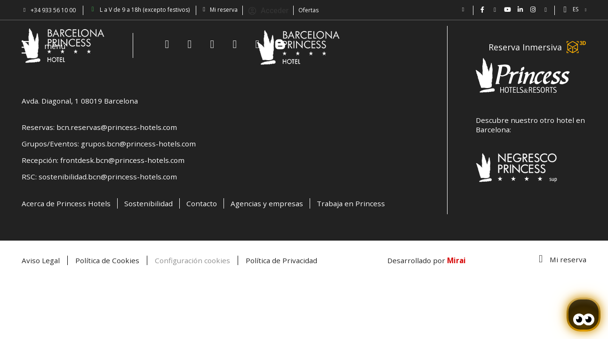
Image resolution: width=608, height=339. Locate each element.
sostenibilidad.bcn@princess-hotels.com (108, 176)
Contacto (201, 203)
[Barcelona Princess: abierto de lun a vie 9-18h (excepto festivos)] (92, 9)
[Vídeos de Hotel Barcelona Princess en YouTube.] (508, 10)
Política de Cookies (107, 260)
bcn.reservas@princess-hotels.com (116, 127)
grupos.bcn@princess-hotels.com (138, 143)
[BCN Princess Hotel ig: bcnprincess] (533, 10)
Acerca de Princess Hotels (66, 203)
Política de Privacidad (281, 260)
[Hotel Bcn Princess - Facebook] (482, 10)
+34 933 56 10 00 (53, 10)
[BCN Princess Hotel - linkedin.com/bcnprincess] (520, 10)
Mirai (456, 260)
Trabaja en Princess (351, 203)
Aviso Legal (41, 260)
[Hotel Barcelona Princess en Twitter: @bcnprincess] (495, 10)
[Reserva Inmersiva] (576, 47)
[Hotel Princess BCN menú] (29, 47)
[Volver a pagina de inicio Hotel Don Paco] (298, 47)
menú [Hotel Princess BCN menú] (55, 45)
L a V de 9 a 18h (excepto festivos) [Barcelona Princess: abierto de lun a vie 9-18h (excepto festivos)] (145, 10)
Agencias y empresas (267, 203)
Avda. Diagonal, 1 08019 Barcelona (80, 100)
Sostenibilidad (148, 203)
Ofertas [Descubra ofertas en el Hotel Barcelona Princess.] (308, 10)
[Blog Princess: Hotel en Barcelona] (546, 10)
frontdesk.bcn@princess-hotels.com (122, 160)
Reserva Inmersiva (525, 47)
